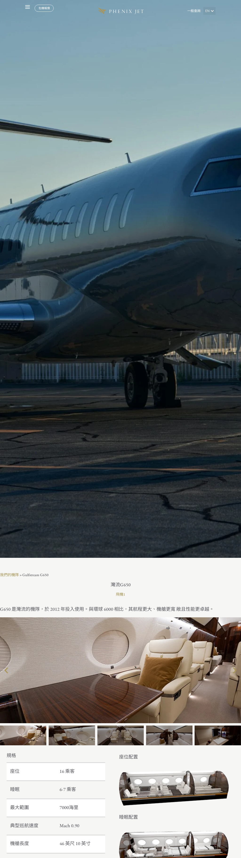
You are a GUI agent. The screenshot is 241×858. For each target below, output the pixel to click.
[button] (209, 11)
